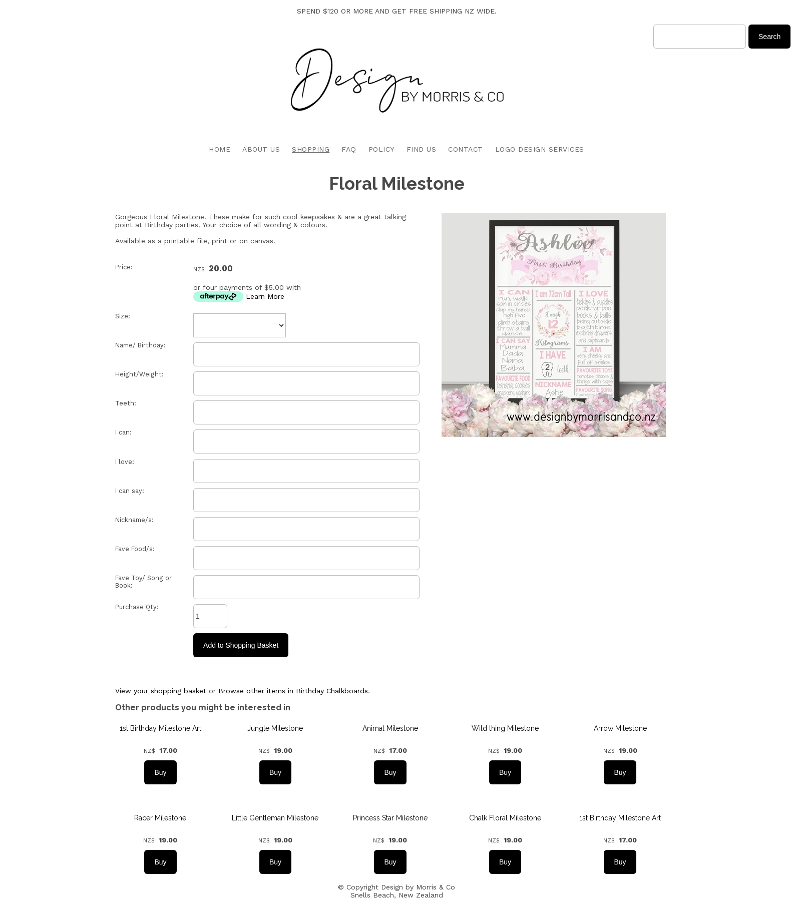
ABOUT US (261, 149)
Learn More (265, 296)
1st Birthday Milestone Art (160, 728)
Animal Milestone (390, 728)
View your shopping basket (160, 691)
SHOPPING (310, 149)
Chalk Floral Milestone (505, 818)
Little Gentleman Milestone (275, 818)
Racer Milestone (160, 818)
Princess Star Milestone (390, 818)
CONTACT (465, 149)
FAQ (348, 149)
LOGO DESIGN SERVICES (539, 149)
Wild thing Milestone (505, 728)
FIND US (422, 149)
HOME (219, 149)
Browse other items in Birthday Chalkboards (293, 691)
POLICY (381, 149)
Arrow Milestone (620, 728)
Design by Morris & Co (418, 887)
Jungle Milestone (275, 728)
